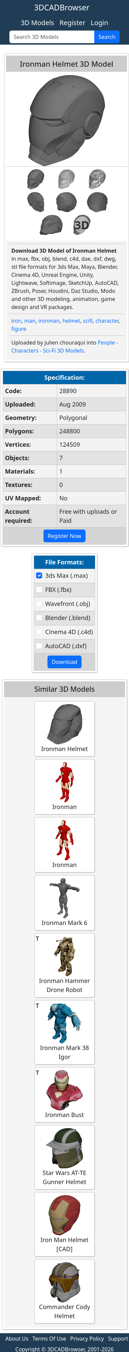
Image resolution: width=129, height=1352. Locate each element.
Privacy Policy (87, 1338)
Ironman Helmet (64, 728)
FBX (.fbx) (58, 590)
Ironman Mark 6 (64, 902)
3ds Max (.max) (66, 575)
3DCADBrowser (62, 7)
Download (64, 662)
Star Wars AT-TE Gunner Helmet (64, 1157)
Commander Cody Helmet (64, 1291)
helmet (71, 320)
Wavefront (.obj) (67, 604)
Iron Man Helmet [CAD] (64, 1224)
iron (16, 320)
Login (99, 22)
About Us (16, 1338)
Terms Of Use (49, 1338)
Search (107, 37)
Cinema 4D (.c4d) (69, 632)
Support (118, 1338)
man (29, 320)
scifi (88, 320)
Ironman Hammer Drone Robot (64, 965)
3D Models (37, 22)
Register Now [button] (64, 536)
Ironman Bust (64, 1094)
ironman (49, 320)
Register (72, 22)
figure (18, 328)
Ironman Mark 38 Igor (64, 1032)
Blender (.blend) (67, 618)
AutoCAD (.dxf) (66, 646)
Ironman (64, 786)
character (107, 320)
